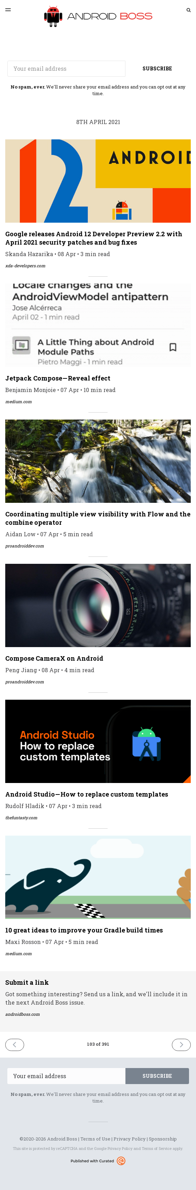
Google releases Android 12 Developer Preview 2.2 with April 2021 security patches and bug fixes (93, 238)
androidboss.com (22, 1014)
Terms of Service (157, 1148)
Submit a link (27, 982)
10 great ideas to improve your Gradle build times (84, 930)
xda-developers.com (25, 265)
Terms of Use (95, 1139)
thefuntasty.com (21, 817)
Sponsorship (163, 1139)
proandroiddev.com (24, 545)
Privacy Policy (130, 1139)
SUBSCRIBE (157, 68)
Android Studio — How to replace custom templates (86, 794)
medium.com (18, 401)
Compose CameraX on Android (54, 658)
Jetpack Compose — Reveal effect (57, 378)
